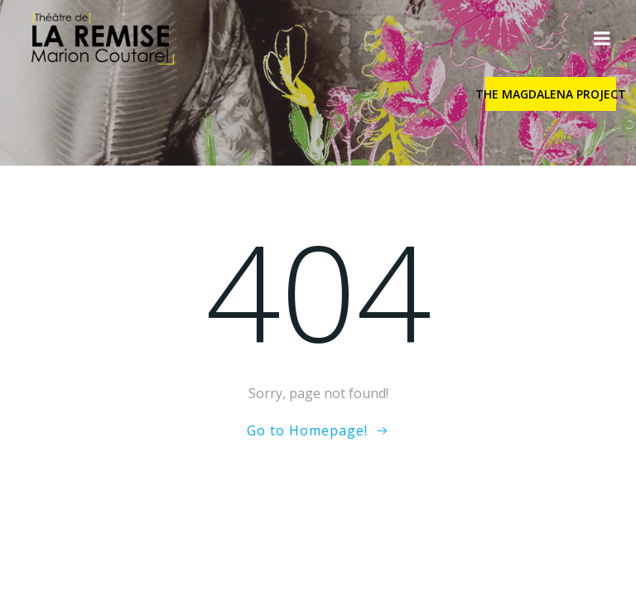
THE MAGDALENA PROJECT (550, 94)
